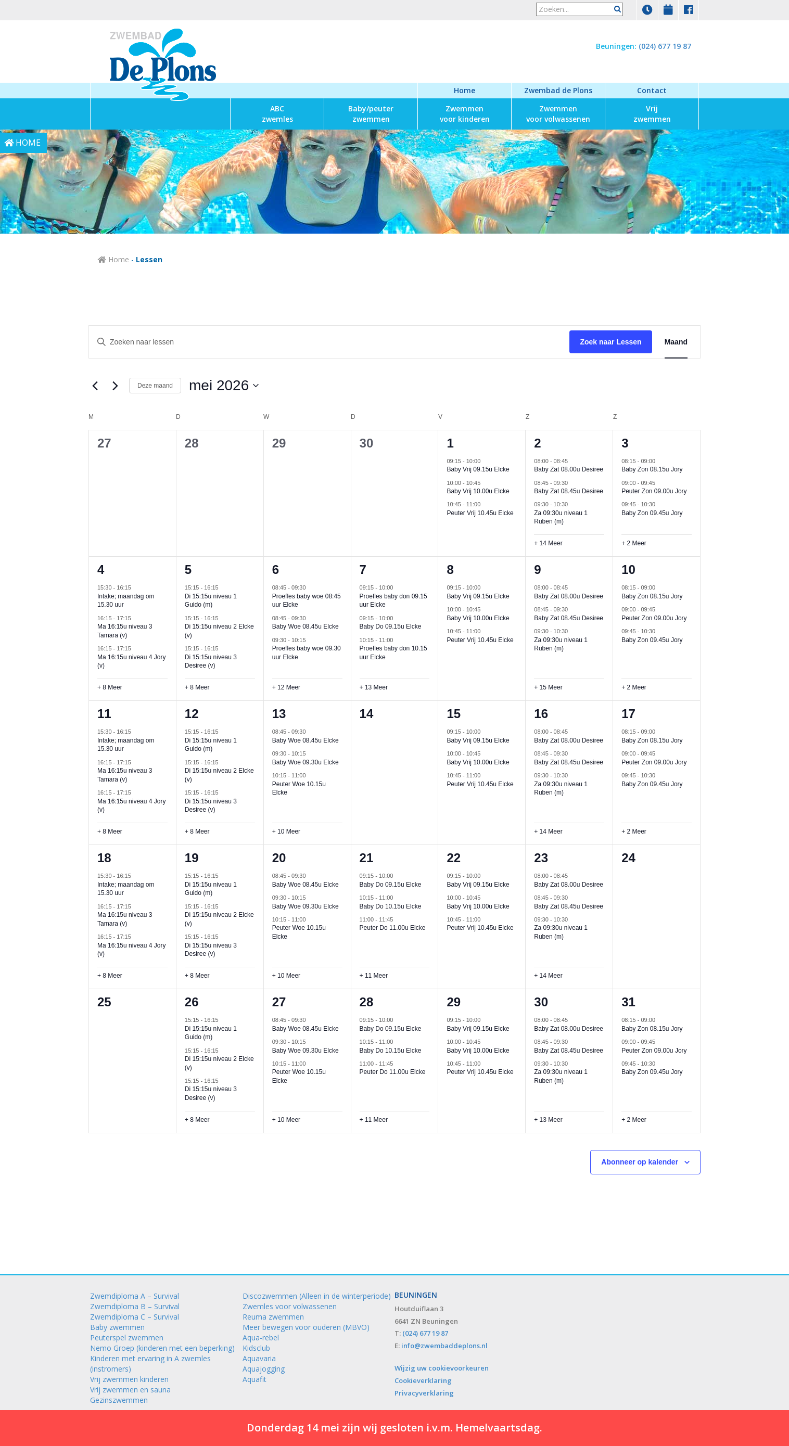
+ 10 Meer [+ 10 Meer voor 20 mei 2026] (286, 975)
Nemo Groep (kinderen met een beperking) (162, 1348)
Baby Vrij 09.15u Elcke (478, 469)
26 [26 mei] (192, 1002)
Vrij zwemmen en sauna (130, 1389)
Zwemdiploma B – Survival (135, 1306)
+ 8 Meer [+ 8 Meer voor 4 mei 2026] (109, 687)
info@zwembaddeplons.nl (444, 1345)
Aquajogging (264, 1369)
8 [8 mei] (450, 569)
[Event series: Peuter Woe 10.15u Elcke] (311, 775)
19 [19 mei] (192, 858)
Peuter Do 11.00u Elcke (393, 927)
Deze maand (155, 385)
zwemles (277, 114)
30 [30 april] (367, 443)
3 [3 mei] (624, 443)
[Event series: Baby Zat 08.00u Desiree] (573, 460)
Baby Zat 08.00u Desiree (568, 469)
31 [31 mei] (628, 1002)
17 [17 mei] (628, 714)
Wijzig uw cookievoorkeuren (441, 1368)
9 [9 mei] (537, 569)
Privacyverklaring (424, 1393)
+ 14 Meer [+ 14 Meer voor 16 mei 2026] (548, 831)
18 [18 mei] (104, 858)
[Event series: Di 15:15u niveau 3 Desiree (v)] (223, 648)
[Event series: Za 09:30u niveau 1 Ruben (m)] (573, 504)
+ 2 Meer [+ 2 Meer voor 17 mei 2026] (633, 831)
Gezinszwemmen (119, 1400)
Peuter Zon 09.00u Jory (653, 491)
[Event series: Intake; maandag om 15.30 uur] (136, 587)
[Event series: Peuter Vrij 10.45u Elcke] (485, 504)
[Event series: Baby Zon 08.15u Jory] (660, 460)
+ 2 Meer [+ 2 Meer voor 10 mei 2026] (633, 687)
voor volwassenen (558, 114)
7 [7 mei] (363, 569)
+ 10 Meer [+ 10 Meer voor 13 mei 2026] (286, 831)
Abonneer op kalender (639, 1162)
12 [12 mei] (192, 714)
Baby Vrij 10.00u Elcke (478, 491)
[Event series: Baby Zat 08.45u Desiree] (573, 482)
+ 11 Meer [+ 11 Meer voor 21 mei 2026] (374, 975)
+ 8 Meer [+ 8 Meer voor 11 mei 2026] (109, 831)
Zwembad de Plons (558, 90)
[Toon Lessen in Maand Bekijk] (676, 342)
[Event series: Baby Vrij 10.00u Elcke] (485, 482)
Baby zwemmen (117, 1327)
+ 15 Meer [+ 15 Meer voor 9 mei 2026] (548, 687)
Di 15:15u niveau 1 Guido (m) (211, 601)
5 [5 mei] (188, 569)
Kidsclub (256, 1348)
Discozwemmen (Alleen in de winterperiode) (317, 1296)
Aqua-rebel (261, 1337)
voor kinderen (465, 114)
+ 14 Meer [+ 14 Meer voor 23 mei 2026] (548, 975)
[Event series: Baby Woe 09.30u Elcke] (311, 753)
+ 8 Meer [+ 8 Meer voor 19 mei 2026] (197, 975)
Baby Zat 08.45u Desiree (568, 491)
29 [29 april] (279, 443)
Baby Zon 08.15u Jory (651, 469)
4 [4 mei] (100, 569)
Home (464, 90)
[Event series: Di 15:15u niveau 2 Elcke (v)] (223, 618)
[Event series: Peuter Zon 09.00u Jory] (660, 482)
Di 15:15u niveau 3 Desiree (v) (211, 662)
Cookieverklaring (423, 1380)
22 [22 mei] (454, 858)
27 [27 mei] (279, 1002)
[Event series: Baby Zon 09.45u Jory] (660, 504)
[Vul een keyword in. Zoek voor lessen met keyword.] (329, 342)
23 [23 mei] (541, 858)
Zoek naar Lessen (610, 342)
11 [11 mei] (104, 714)
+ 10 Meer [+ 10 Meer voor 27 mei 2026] (286, 1119)
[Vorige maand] (94, 385)
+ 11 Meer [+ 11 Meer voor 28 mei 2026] (374, 1119)
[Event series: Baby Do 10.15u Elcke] (398, 897)
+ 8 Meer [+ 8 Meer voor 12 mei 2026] (197, 831)
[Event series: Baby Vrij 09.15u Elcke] (485, 460)
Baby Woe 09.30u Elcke (305, 762)
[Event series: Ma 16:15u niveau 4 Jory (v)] (136, 648)
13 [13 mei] (279, 714)
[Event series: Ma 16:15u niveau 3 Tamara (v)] (136, 618)
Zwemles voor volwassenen (290, 1306)
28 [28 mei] (367, 1002)
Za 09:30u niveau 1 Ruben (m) (561, 517)
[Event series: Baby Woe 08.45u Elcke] (311, 618)
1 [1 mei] (450, 443)
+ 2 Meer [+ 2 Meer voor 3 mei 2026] (633, 543)
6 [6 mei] (275, 569)
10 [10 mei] (628, 569)
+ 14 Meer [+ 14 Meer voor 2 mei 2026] (548, 543)
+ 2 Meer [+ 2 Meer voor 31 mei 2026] (633, 1119)
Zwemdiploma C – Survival (134, 1317)
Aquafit (254, 1379)
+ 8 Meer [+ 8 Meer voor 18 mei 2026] (109, 975)
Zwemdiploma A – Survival (134, 1296)
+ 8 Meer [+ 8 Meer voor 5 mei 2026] (197, 687)
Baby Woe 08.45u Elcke (305, 626)
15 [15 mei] (454, 714)
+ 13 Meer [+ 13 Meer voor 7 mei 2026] (374, 687)
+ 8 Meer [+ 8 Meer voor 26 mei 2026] (197, 1119)
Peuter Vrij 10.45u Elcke (480, 513)
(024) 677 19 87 (665, 46)
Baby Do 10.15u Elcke (391, 906)
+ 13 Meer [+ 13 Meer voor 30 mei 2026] (548, 1119)
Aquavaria (259, 1358)
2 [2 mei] (537, 443)
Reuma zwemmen (273, 1317)
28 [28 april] (192, 443)
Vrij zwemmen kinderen (129, 1379)
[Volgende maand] (115, 385)
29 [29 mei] (454, 1002)
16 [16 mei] (541, 714)
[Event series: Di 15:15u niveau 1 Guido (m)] (223, 587)
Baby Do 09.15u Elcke (391, 626)
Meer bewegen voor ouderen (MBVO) (306, 1327)
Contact (652, 90)
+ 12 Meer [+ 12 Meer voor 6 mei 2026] (286, 687)
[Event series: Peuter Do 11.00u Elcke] (398, 919)
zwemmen (370, 114)
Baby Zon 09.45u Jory (651, 513)
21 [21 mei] (367, 858)
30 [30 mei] (541, 1002)
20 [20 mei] (279, 858)
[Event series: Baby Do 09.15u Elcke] (398, 618)
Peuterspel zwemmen (126, 1337)
